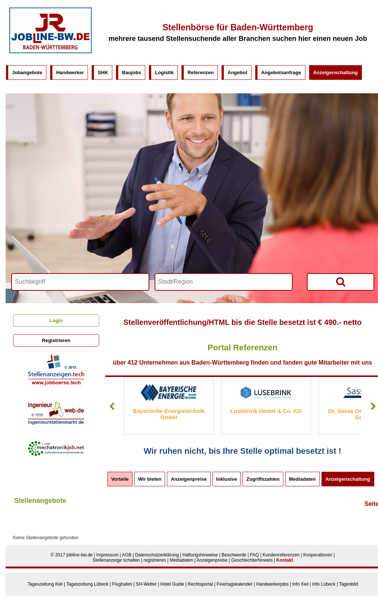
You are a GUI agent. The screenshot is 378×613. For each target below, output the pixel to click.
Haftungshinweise (200, 555)
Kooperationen (317, 555)
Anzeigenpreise (189, 479)
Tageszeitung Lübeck (87, 584)
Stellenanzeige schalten (116, 560)
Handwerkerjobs (272, 584)
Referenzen (201, 72)
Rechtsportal (200, 584)
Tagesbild (348, 584)
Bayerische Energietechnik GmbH (169, 414)
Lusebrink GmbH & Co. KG (266, 411)
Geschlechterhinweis (252, 560)
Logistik (164, 72)
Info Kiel (300, 584)
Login (56, 320)
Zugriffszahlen (263, 479)
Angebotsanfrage (281, 72)
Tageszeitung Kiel (45, 584)
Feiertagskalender (235, 584)
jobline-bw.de (79, 555)
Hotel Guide (172, 584)
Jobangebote (27, 72)
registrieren (155, 560)
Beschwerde (234, 555)
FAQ (254, 555)
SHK (103, 72)
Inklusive (226, 479)
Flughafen (122, 584)
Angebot (237, 72)
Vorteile (120, 479)
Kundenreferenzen (281, 555)
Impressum (107, 555)
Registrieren (56, 340)
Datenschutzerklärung (157, 555)
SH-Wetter (146, 584)
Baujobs (131, 72)
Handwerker (70, 72)
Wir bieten (150, 479)
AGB (126, 555)
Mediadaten (302, 479)
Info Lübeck (323, 584)
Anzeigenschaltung (335, 72)
